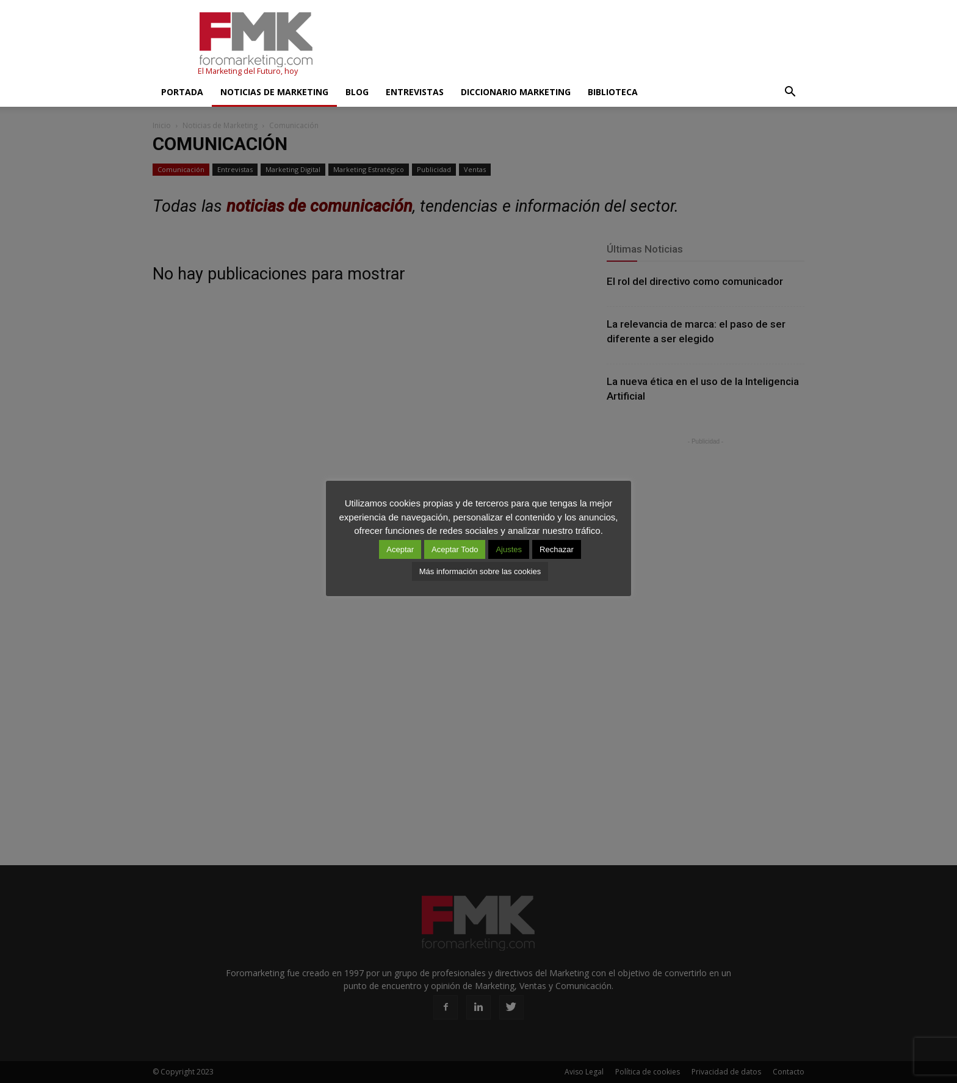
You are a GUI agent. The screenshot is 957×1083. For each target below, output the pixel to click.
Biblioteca (613, 92)
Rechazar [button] (557, 549)
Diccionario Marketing (516, 92)
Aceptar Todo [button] (455, 549)
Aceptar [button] (400, 549)
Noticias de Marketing (274, 92)
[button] (789, 92)
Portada (182, 92)
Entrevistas (415, 92)
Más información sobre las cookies (480, 571)
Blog (357, 92)
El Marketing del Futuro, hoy (248, 71)
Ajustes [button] (509, 549)
